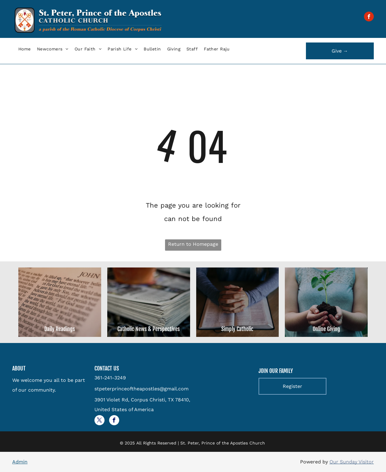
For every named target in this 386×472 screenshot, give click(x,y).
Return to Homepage (193, 244)
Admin (20, 462)
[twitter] (99, 421)
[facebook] (369, 17)
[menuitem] (24, 49)
